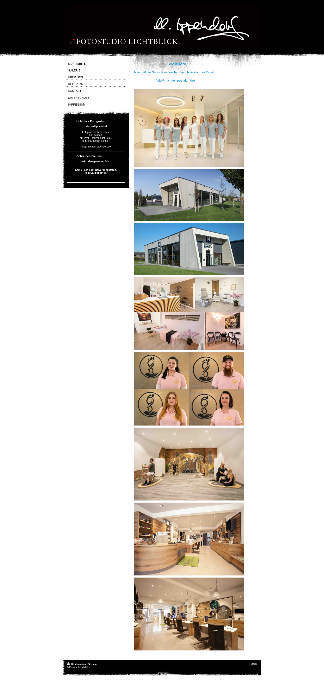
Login (254, 663)
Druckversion (76, 664)
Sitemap (92, 664)
